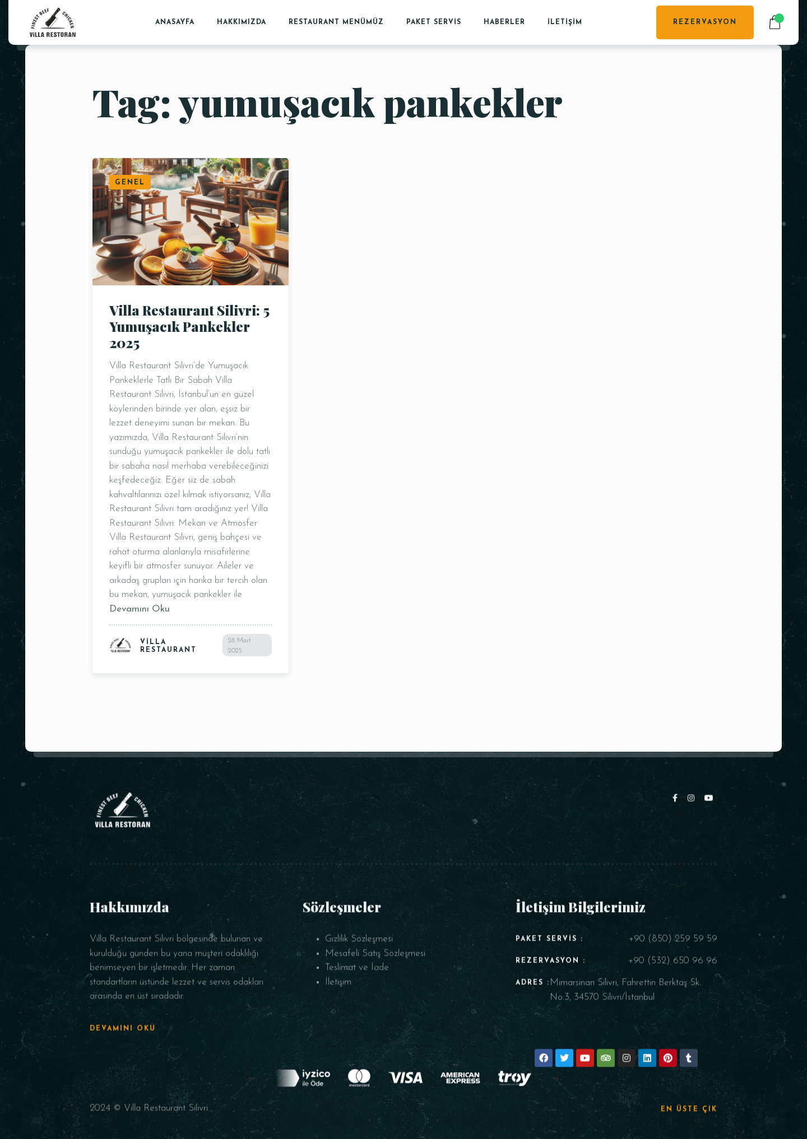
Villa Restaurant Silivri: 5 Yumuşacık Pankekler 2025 (189, 326)
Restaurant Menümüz (336, 22)
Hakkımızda (241, 22)
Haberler (504, 22)
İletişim (565, 22)
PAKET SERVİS (433, 22)
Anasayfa (174, 22)
